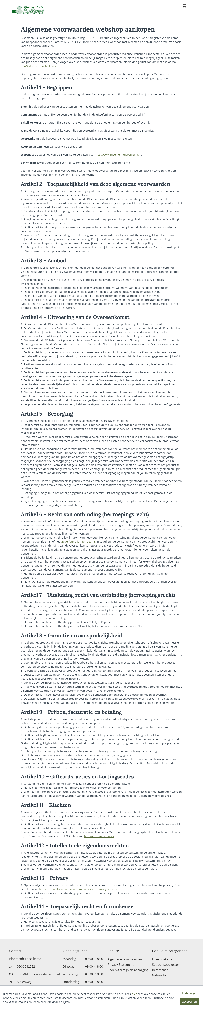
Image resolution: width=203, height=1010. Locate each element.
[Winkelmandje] (184, 6)
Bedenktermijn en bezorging (128, 970)
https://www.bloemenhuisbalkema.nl (117, 154)
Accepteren (189, 1001)
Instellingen (189, 993)
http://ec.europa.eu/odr (99, 836)
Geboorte (159, 975)
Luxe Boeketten (163, 959)
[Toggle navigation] (191, 6)
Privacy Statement (121, 964)
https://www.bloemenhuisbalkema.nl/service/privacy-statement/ (80, 889)
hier (134, 994)
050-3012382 (26, 966)
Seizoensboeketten (166, 964)
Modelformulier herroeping (78, 541)
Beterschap (160, 970)
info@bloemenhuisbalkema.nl (40, 66)
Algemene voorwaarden (125, 959)
